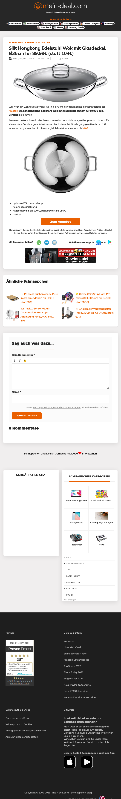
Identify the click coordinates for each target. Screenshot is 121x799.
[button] (14, 360)
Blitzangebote (73, 582)
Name (16, 392)
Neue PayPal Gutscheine (77, 685)
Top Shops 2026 (72, 666)
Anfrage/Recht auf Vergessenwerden (26, 730)
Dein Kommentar (23, 355)
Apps (68, 570)
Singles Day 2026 (73, 678)
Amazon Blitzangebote (76, 660)
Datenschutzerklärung (18, 718)
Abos (68, 557)
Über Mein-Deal (72, 647)
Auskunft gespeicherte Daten (22, 737)
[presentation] (14, 361)
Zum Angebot (60, 222)
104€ (85, 128)
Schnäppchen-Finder (75, 653)
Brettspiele (71, 589)
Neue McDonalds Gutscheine (79, 697)
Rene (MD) (15, 59)
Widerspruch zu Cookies (19, 724)
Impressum (70, 641)
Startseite (16, 42)
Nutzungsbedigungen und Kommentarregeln (57, 407)
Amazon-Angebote (75, 564)
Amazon (13, 111)
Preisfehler (107, 733)
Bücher (69, 595)
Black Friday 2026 (73, 672)
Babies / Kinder (73, 576)
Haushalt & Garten (37, 42)
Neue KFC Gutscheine (76, 691)
